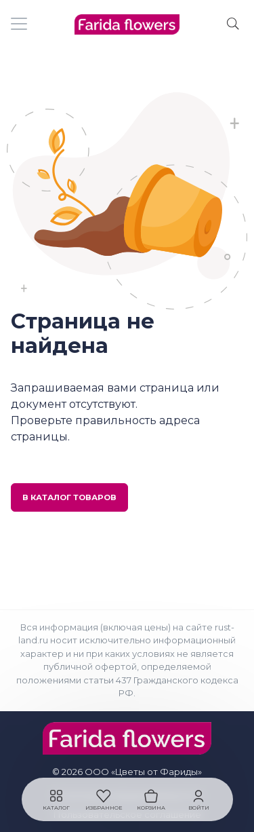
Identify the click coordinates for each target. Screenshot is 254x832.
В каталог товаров (69, 497)
